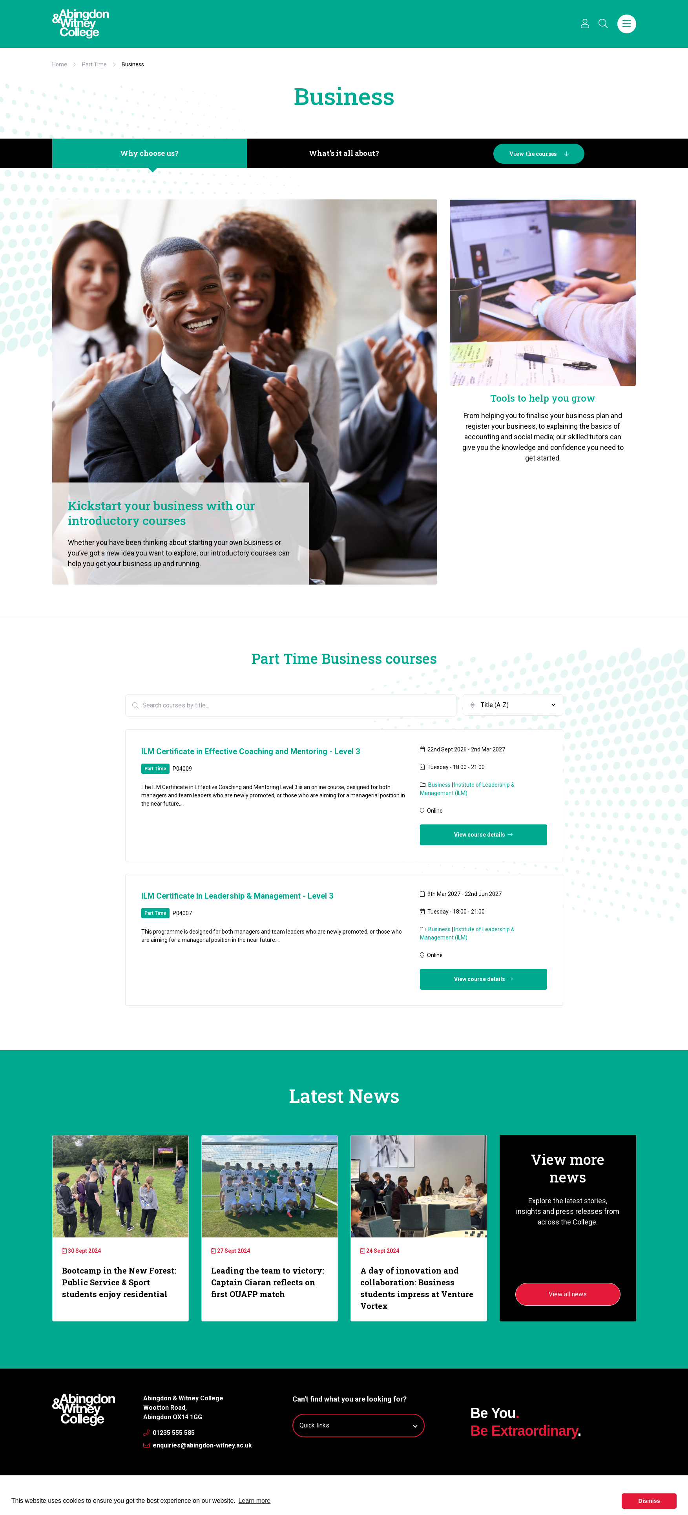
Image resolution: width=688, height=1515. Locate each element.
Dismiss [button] (649, 1501)
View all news (568, 1294)
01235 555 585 (169, 1432)
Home (59, 64)
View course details (483, 835)
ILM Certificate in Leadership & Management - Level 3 (237, 896)
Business (440, 785)
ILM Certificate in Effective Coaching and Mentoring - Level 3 (250, 751)
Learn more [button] (254, 1500)
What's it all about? (344, 153)
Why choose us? (149, 153)
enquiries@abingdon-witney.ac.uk (197, 1445)
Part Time (94, 64)
